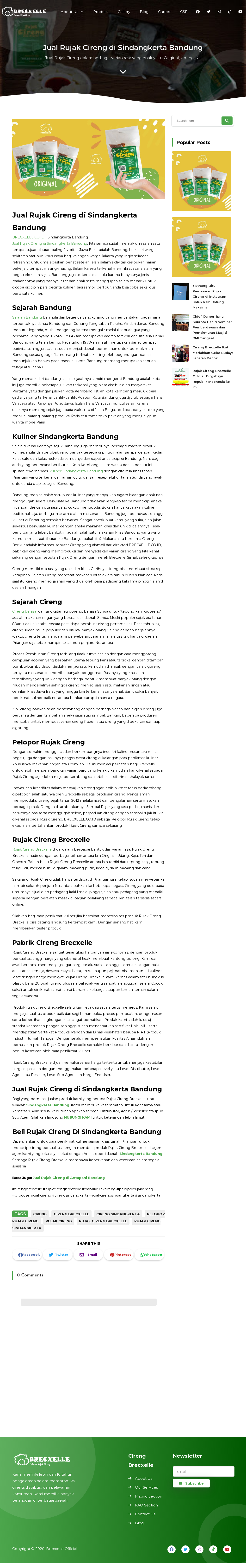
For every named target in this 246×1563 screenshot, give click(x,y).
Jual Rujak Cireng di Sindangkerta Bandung (49, 244)
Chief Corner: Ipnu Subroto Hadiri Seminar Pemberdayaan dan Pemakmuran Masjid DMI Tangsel (212, 326)
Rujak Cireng (59, 1221)
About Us (143, 1478)
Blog (139, 1523)
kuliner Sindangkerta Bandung (76, 471)
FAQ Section (146, 1505)
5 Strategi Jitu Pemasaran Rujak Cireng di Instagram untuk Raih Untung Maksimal (209, 296)
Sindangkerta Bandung (47, 1104)
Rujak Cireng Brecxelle (32, 849)
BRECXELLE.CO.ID (28, 238)
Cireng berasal (24, 611)
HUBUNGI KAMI (78, 1117)
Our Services (146, 1487)
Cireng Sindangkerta (118, 1214)
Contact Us (145, 1514)
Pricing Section (148, 1496)
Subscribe (191, 1483)
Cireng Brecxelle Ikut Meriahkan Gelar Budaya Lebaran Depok (213, 352)
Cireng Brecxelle (71, 1214)
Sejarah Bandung (27, 317)
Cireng (40, 1214)
